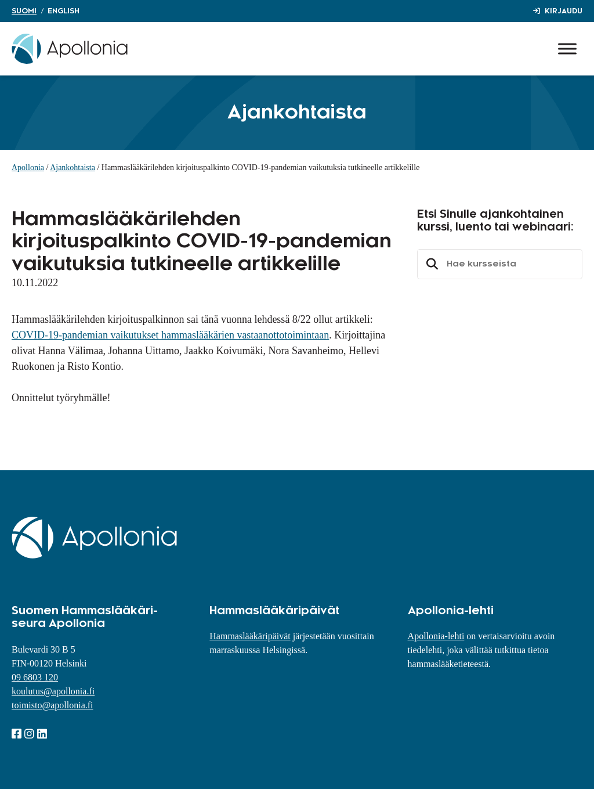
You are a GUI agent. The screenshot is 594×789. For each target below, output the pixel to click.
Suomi (24, 11)
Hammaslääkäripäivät (250, 636)
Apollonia (28, 167)
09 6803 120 (35, 677)
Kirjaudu (563, 11)
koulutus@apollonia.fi (53, 691)
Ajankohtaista (72, 167)
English (63, 11)
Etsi (430, 264)
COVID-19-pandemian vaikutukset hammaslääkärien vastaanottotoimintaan (170, 335)
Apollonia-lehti (436, 636)
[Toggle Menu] (567, 48)
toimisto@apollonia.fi (52, 705)
